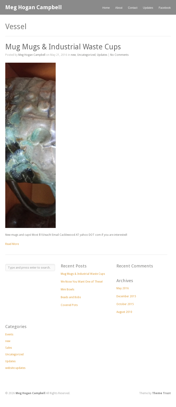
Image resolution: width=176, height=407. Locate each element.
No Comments (119, 54)
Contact (132, 7)
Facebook (165, 7)
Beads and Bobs (71, 297)
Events (9, 334)
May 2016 (122, 288)
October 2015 (125, 304)
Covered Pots (69, 305)
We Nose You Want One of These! (82, 281)
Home (106, 7)
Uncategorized (86, 54)
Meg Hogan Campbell (33, 7)
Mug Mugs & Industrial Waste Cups (63, 46)
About (118, 7)
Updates (148, 7)
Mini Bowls (67, 289)
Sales (8, 347)
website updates (15, 368)
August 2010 (124, 312)
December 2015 (126, 296)
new (73, 54)
